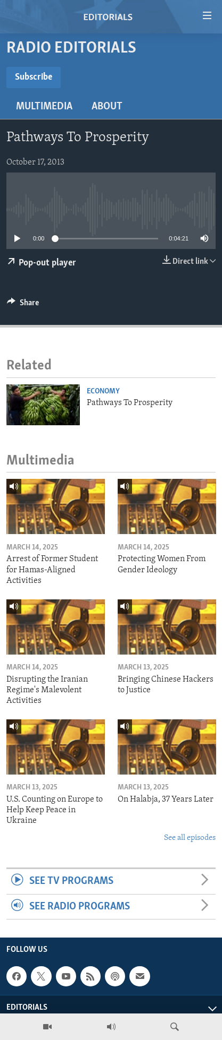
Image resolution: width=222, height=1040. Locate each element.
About (107, 106)
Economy (103, 392)
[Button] (23, 305)
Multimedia (44, 106)
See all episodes (190, 838)
